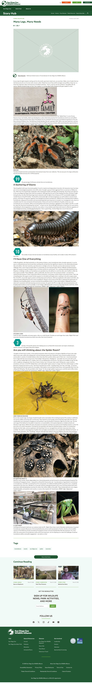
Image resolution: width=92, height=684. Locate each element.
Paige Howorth (21, 75)
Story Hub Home (46, 557)
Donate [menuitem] (66, 2)
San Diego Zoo (12, 641)
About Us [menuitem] (28, 8)
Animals (20, 582)
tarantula (48, 548)
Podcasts (26, 644)
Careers (56, 644)
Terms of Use (60, 667)
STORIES (15, 18)
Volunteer (56, 647)
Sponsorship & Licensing (60, 649)
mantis (25, 548)
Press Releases (63, 13)
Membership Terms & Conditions (48, 671)
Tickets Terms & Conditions (28, 671)
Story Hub (9, 13)
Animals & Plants (28, 649)
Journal (26, 641)
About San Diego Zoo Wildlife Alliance (60, 663)
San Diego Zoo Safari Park (15, 644)
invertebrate (18, 548)
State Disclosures (49, 667)
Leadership (57, 641)
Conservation (43, 582)
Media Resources (71, 13)
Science (57, 13)
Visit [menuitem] (77, 2)
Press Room (42, 648)
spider (41, 548)
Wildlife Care (21, 18)
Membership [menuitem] (87, 2)
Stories (52, 13)
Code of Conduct (66, 671)
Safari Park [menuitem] (18, 8)
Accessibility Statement (26, 667)
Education (26, 647)
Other (63, 582)
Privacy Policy (38, 667)
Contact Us (69, 667)
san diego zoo (33, 548)
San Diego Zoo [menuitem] (7, 8)
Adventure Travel (43, 651)
